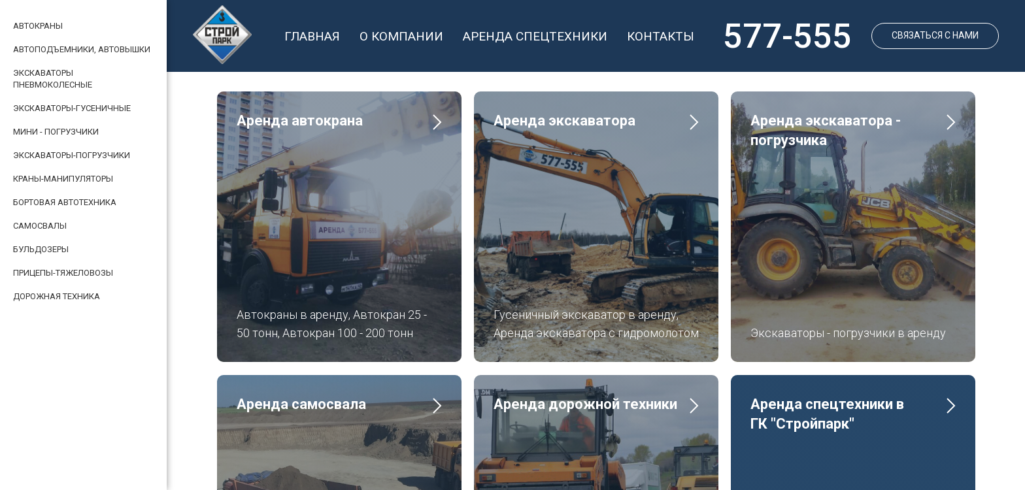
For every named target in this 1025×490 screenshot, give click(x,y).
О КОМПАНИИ (401, 36)
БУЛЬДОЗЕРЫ (41, 249)
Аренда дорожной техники (585, 316)
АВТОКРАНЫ (38, 26)
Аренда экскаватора (564, 120)
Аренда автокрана (300, 120)
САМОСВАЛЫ (40, 226)
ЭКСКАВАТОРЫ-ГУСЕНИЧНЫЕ (72, 108)
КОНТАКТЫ (660, 36)
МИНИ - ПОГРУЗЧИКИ (56, 132)
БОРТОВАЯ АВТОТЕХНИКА (64, 202)
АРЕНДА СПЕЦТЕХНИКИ (535, 36)
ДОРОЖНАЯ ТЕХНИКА (56, 296)
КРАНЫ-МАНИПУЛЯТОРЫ (63, 179)
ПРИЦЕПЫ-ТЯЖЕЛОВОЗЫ (63, 273)
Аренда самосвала (301, 316)
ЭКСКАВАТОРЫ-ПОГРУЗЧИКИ (71, 155)
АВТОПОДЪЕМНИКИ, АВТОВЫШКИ (81, 49)
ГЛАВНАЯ (312, 36)
